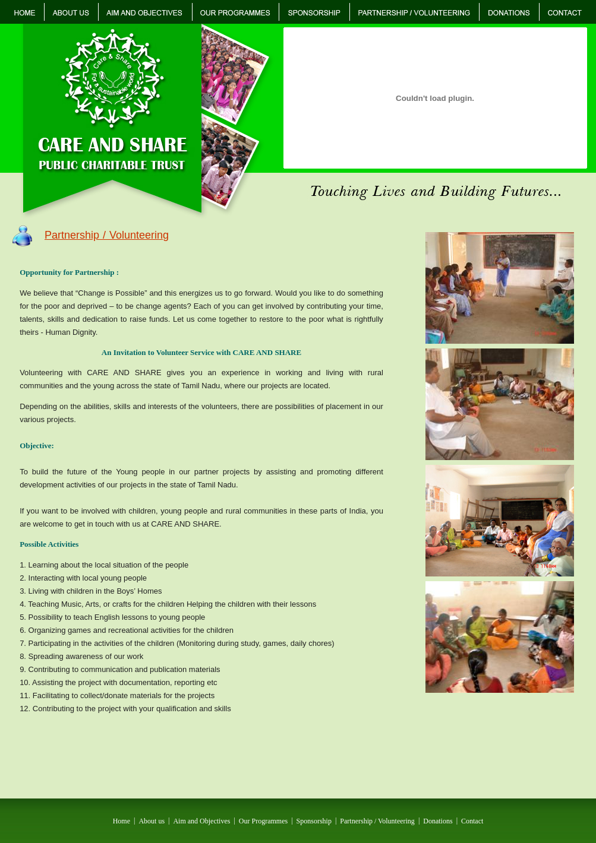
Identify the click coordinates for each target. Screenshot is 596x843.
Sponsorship (314, 820)
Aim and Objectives (201, 820)
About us (151, 820)
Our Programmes (263, 820)
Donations (437, 820)
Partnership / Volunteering (377, 820)
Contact (472, 820)
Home (121, 820)
